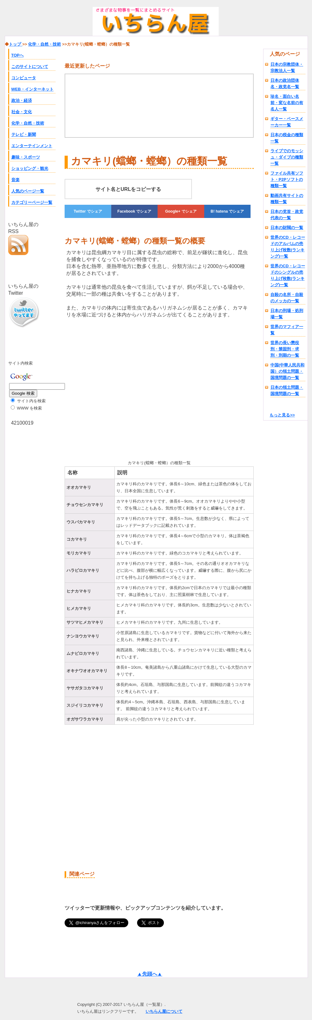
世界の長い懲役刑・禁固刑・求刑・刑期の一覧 (284, 349)
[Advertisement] (117, 388)
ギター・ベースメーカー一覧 (286, 121)
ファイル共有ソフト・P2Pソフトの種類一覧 (286, 179)
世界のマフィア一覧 (286, 329)
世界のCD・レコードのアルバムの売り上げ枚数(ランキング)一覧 (287, 247)
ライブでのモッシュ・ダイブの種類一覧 (286, 157)
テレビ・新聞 (23, 134)
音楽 (15, 179)
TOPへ (17, 55)
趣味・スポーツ (25, 157)
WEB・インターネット (32, 89)
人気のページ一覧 (27, 191)
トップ (15, 44)
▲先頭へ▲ (149, 974)
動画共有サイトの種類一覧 (286, 198)
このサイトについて (29, 66)
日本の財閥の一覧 (286, 227)
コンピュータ (23, 77)
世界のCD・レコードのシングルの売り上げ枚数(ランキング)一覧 (287, 275)
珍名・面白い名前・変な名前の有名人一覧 (286, 102)
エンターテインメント (31, 145)
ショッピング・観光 (29, 168)
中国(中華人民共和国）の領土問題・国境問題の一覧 (287, 371)
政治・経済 (21, 100)
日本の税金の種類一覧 (286, 137)
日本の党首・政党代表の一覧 (286, 214)
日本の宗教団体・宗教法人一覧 (286, 67)
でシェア (88, 211)
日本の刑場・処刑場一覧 (286, 313)
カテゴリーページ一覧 (31, 202)
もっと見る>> (282, 415)
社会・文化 (21, 111)
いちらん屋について (164, 1011)
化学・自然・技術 (27, 123)
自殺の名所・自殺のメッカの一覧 (286, 297)
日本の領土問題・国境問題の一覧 (286, 390)
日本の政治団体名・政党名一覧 (284, 83)
